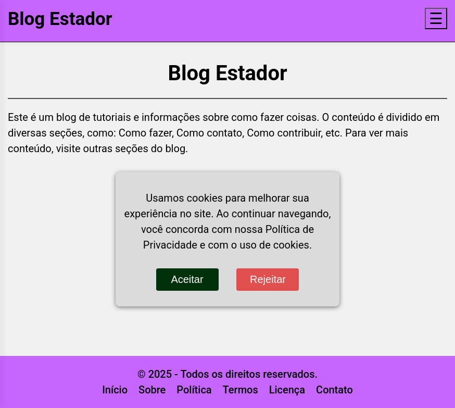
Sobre (152, 390)
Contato (334, 390)
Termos (240, 390)
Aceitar (187, 279)
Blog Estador (60, 19)
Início (115, 390)
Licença (287, 390)
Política (193, 390)
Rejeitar (268, 279)
